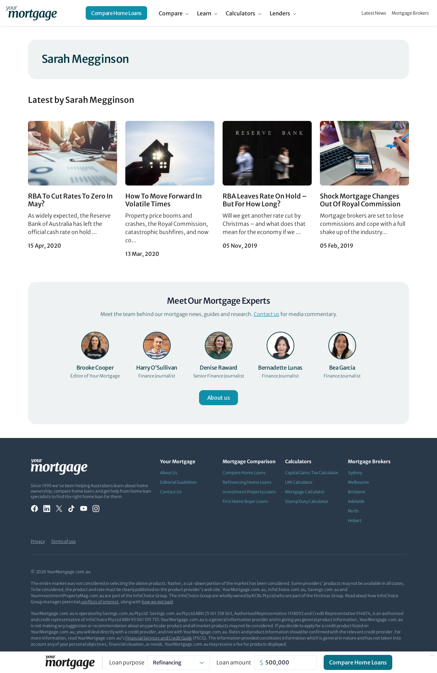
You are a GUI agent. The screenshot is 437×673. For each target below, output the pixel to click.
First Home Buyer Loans (245, 501)
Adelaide (356, 501)
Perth (353, 510)
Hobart (355, 520)
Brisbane (356, 491)
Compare (171, 13)
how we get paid (157, 601)
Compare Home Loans (116, 13)
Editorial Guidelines (178, 482)
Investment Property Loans (249, 491)
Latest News (374, 13)
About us (218, 397)
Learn (204, 13)
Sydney (355, 472)
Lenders (280, 13)
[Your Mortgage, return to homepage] (31, 12)
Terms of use (63, 541)
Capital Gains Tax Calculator (311, 472)
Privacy (38, 541)
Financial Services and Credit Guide (158, 638)
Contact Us (171, 491)
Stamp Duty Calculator (306, 501)
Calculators (240, 13)
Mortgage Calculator (305, 491)
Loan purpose (126, 662)
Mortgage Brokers (410, 13)
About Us (169, 472)
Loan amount (233, 662)
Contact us (266, 314)
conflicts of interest (99, 601)
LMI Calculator (299, 482)
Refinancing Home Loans (247, 482)
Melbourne (358, 482)
